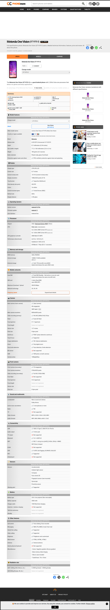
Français (45, 600)
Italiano (53, 600)
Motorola (34, 139)
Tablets (87, 9)
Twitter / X (94, 4)
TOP (55, 590)
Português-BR (62, 600)
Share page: (100, 47)
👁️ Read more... (38, 88)
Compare (45, 9)
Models (38, 56)
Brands (54, 9)
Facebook (98, 4)
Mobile (80, 127)
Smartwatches (75, 9)
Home (22, 9)
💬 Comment (35, 66)
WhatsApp (96, 47)
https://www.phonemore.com (16, 3)
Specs (17, 56)
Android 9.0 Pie (36, 207)
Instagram (90, 4)
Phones (36, 9)
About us (53, 594)
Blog (28, 9)
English (31, 600)
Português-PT (72, 600)
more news (99, 167)
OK (55, 607)
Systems (64, 9)
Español (38, 600)
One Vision (50, 126)
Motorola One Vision (88, 96)
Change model (26, 69)
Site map (45, 594)
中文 (79, 600)
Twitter (92, 47)
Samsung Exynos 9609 (41, 224)
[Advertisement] (55, 25)
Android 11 (35, 210)
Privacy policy (63, 594)
